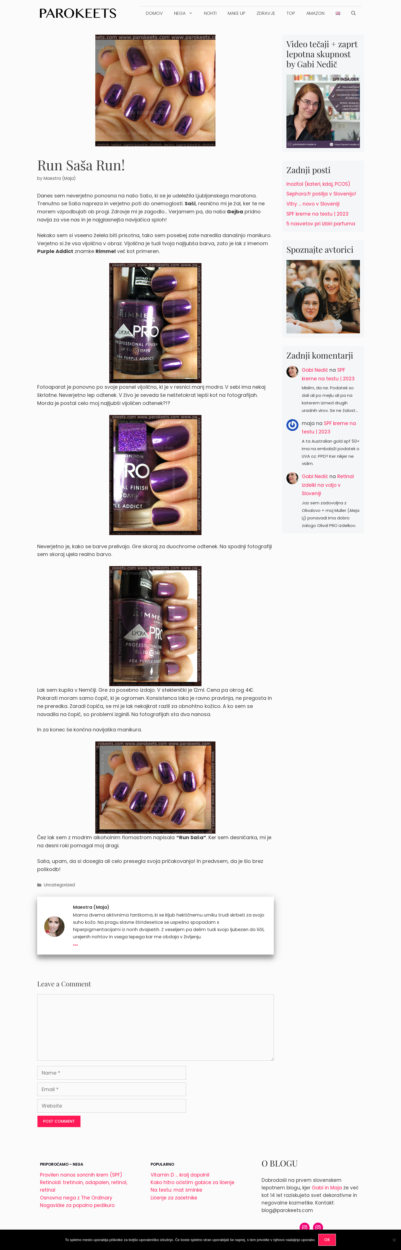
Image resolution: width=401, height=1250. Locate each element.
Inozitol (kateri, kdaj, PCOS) (318, 184)
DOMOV (154, 13)
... (75, 942)
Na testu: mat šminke (176, 1190)
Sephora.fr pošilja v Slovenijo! (321, 193)
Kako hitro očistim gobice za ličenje (192, 1182)
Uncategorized (59, 885)
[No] (394, 1240)
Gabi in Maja (327, 1187)
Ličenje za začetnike (174, 1197)
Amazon (315, 13)
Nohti (210, 13)
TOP (290, 13)
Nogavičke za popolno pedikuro (77, 1205)
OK (327, 1239)
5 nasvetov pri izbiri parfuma (320, 223)
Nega (186, 13)
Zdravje (266, 13)
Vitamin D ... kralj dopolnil (180, 1175)
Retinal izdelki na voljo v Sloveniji (328, 485)
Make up (236, 13)
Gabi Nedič (315, 370)
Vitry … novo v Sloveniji (313, 204)
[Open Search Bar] (353, 13)
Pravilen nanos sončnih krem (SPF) (81, 1175)
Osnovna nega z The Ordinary (76, 1197)
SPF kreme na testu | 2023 (317, 214)
